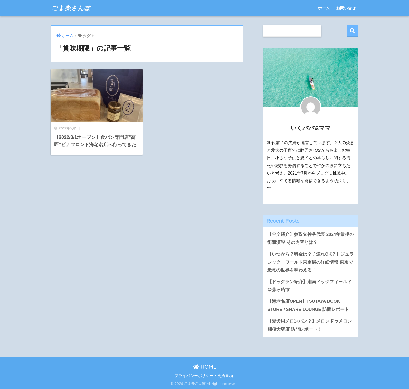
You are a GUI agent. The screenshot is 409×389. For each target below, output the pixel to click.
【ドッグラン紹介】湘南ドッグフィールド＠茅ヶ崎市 (309, 285)
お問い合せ (346, 8)
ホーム (324, 8)
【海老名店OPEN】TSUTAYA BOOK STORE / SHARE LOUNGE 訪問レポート (308, 305)
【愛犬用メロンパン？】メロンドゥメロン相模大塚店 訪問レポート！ (309, 325)
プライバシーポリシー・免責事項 (204, 376)
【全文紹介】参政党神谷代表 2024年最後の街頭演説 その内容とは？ (310, 238)
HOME (204, 366)
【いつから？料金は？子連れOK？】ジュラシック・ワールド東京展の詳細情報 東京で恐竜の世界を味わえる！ (310, 262)
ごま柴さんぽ (71, 8)
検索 (352, 31)
